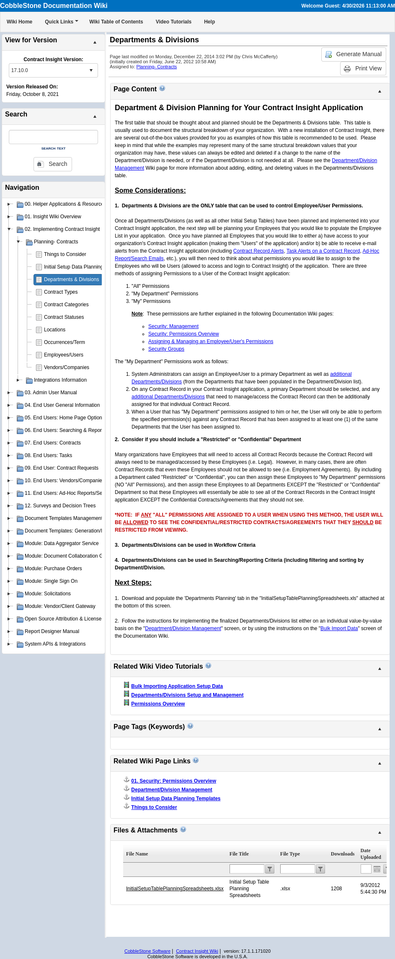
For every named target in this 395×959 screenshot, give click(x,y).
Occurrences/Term (64, 342)
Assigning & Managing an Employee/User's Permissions (210, 341)
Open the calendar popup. (377, 869)
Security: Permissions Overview (183, 334)
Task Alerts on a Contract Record (323, 251)
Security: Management (173, 326)
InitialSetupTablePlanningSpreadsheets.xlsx (175, 889)
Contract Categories (66, 305)
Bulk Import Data (339, 628)
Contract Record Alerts (258, 251)
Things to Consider (65, 254)
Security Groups (166, 349)
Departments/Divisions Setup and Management (187, 695)
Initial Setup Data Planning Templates (85, 267)
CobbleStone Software (147, 951)
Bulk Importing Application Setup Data (177, 686)
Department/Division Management (183, 628)
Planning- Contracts (157, 66)
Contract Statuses (64, 317)
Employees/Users (63, 355)
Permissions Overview (158, 704)
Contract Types (60, 292)
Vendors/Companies (66, 367)
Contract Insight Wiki (197, 951)
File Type (290, 854)
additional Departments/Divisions (168, 397)
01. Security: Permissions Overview (173, 781)
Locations (54, 330)
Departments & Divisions (71, 279)
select (91, 70)
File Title (239, 854)
